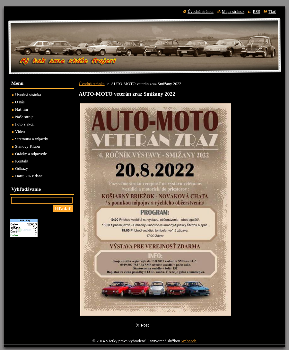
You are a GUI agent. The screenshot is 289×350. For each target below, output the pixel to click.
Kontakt (21, 161)
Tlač (272, 11)
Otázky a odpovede (31, 154)
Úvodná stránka (92, 84)
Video (20, 131)
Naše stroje (24, 117)
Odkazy (21, 168)
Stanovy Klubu (27, 146)
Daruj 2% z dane (29, 176)
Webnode (189, 341)
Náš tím (21, 109)
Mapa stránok (233, 11)
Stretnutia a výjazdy (31, 139)
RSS (256, 11)
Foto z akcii (24, 124)
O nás (20, 102)
